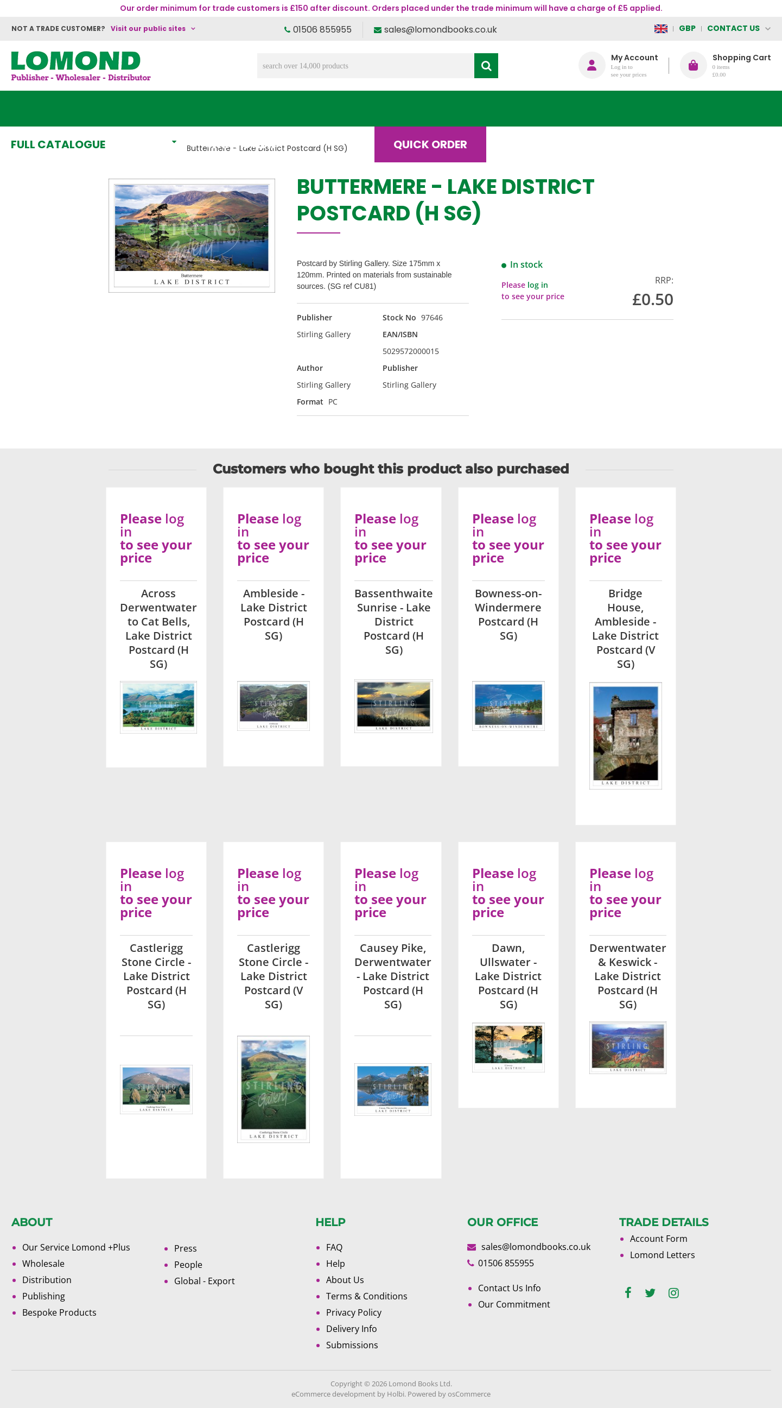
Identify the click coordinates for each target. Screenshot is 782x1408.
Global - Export (204, 1281)
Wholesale (43, 1264)
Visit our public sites (148, 28)
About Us (610, 108)
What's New (253, 108)
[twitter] (650, 1293)
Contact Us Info (509, 1288)
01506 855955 (322, 29)
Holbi (395, 1394)
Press (185, 1248)
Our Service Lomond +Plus (76, 1247)
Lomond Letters (662, 1255)
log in (537, 285)
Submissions (352, 1345)
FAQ (334, 1247)
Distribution (47, 1280)
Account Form (659, 1239)
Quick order (439, 108)
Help (335, 1264)
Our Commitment (514, 1304)
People (188, 1265)
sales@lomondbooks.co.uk (440, 29)
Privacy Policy (354, 1312)
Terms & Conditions (367, 1296)
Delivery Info (351, 1329)
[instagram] (674, 1293)
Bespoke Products (59, 1312)
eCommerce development (333, 1394)
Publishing (43, 1296)
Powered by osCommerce (449, 1394)
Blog (529, 108)
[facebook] (628, 1293)
